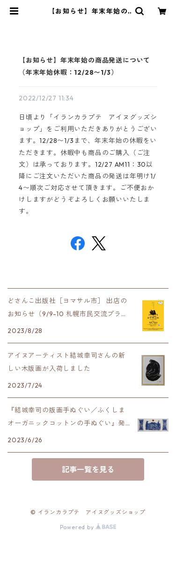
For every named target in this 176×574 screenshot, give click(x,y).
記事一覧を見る (88, 469)
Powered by (88, 527)
